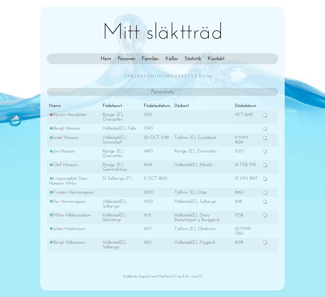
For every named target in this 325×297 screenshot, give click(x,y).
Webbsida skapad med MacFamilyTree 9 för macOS (162, 276)
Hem (106, 59)
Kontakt (216, 59)
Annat (207, 76)
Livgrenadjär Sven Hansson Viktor (68, 181)
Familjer (150, 59)
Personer (126, 59)
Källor (171, 59)
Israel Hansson (64, 137)
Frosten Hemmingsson (71, 192)
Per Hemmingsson (67, 201)
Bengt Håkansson (67, 242)
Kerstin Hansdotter (68, 114)
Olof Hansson (63, 165)
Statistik (193, 59)
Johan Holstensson (67, 228)
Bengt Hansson (64, 128)
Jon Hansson (62, 151)
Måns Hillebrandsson (70, 215)
